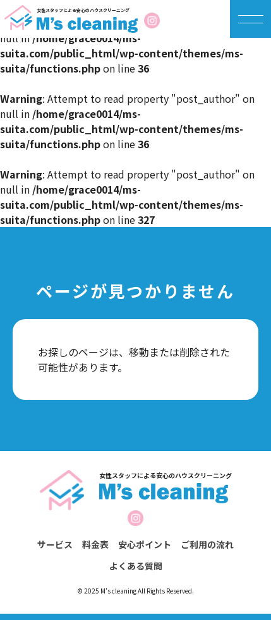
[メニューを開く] (250, 19)
